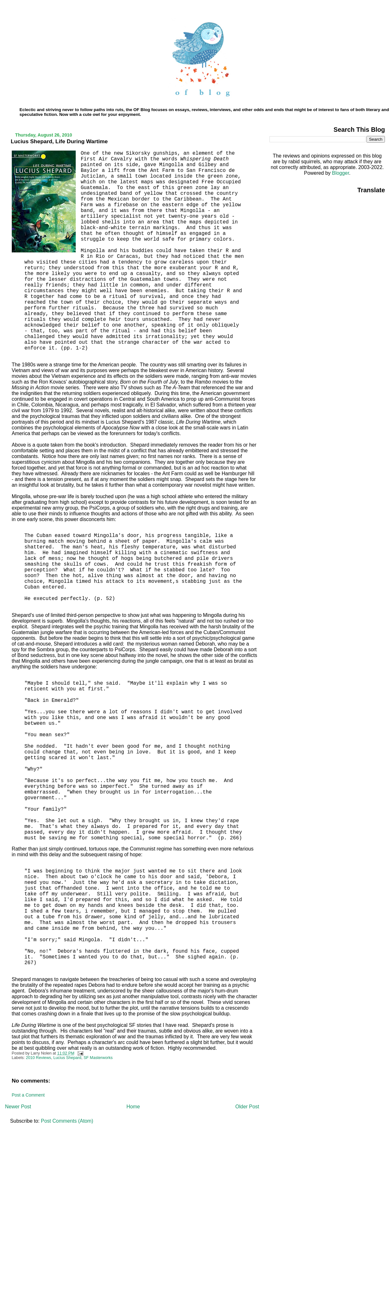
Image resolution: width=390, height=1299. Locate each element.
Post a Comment (28, 1095)
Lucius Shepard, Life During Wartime (59, 141)
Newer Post (18, 1106)
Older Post (247, 1106)
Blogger (340, 173)
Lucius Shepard (67, 1057)
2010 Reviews (38, 1057)
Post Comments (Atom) (67, 1121)
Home (133, 1106)
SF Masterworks (98, 1057)
